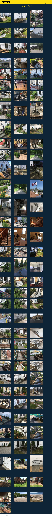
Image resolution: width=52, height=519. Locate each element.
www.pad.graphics (14, 515)
